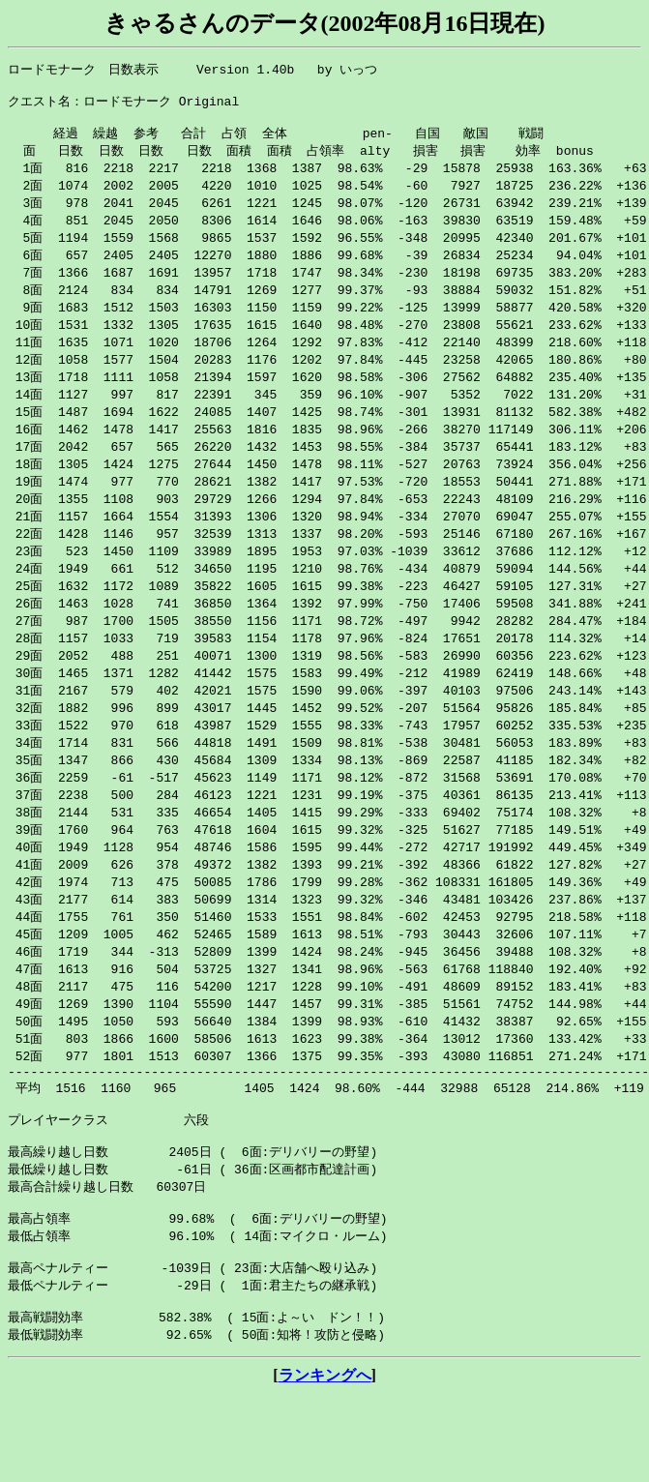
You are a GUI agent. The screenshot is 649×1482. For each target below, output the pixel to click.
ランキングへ (325, 1463)
